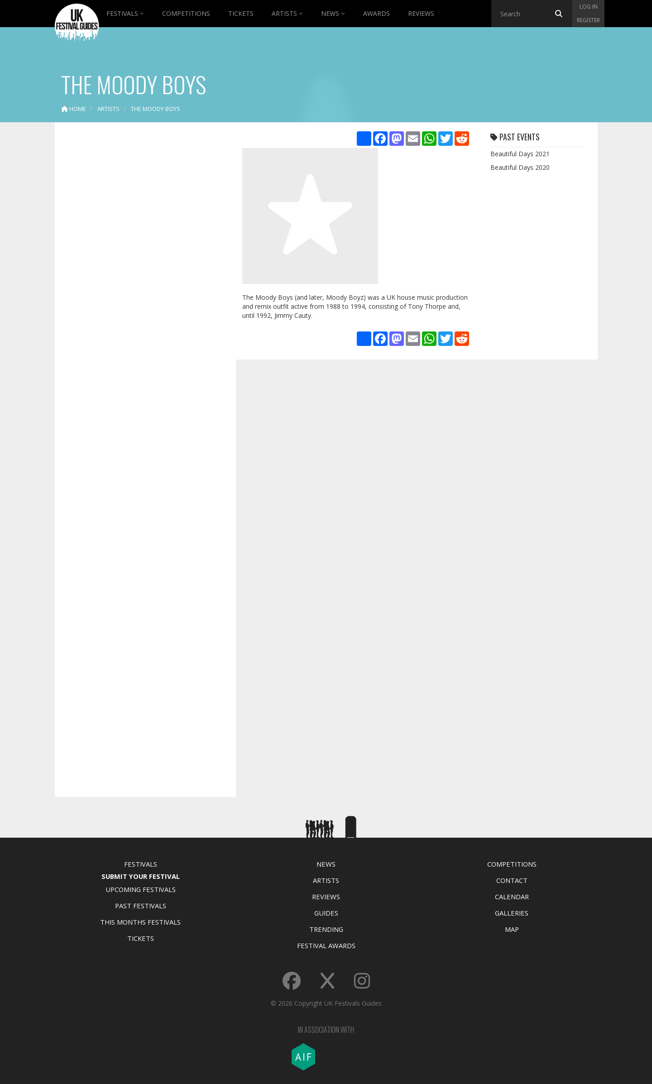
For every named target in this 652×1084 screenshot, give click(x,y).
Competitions (186, 13)
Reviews (421, 13)
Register (588, 20)
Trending (326, 929)
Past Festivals (140, 905)
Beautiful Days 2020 (520, 167)
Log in (589, 6)
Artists (287, 13)
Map (512, 929)
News (333, 13)
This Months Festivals (140, 921)
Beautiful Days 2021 (520, 153)
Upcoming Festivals (140, 889)
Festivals (125, 13)
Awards (376, 13)
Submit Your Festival (140, 876)
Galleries (511, 912)
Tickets (241, 13)
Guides (326, 912)
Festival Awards (326, 945)
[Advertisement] (138, 272)
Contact (511, 880)
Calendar (512, 896)
